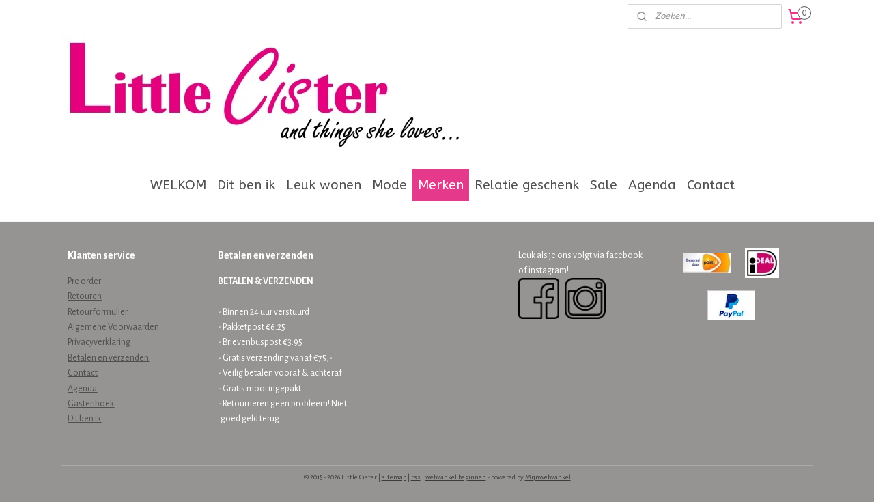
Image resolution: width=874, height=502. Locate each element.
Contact (711, 185)
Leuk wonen (323, 185)
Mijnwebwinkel (548, 477)
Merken (441, 185)
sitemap (394, 477)
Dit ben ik (246, 185)
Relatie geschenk (527, 185)
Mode (389, 185)
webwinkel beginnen (455, 477)
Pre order (84, 281)
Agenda (652, 185)
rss (416, 477)
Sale (603, 185)
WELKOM (178, 185)
